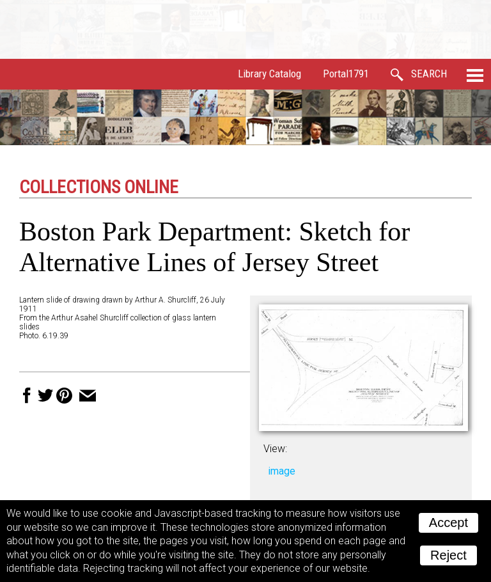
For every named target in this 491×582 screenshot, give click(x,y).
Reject (448, 555)
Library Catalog (269, 73)
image (281, 471)
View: (275, 449)
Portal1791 (346, 73)
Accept (448, 522)
